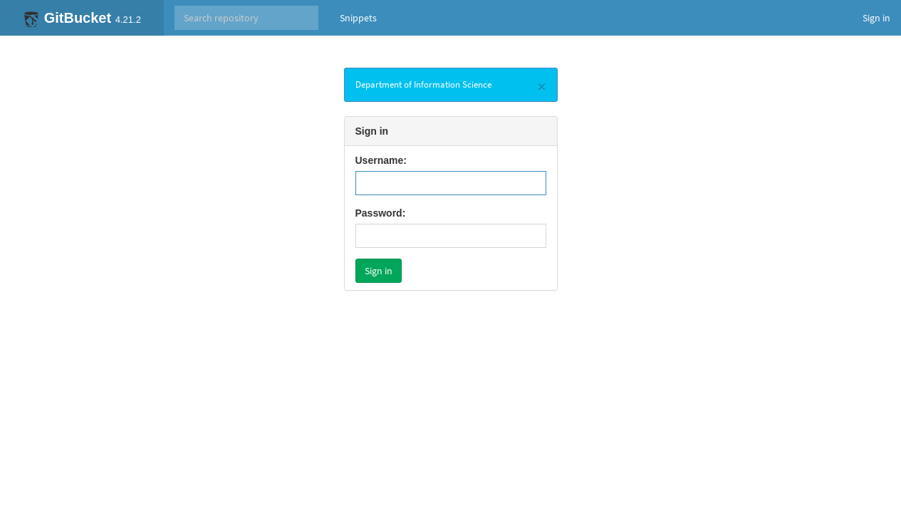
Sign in (876, 17)
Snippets (358, 17)
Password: (380, 213)
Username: (381, 160)
